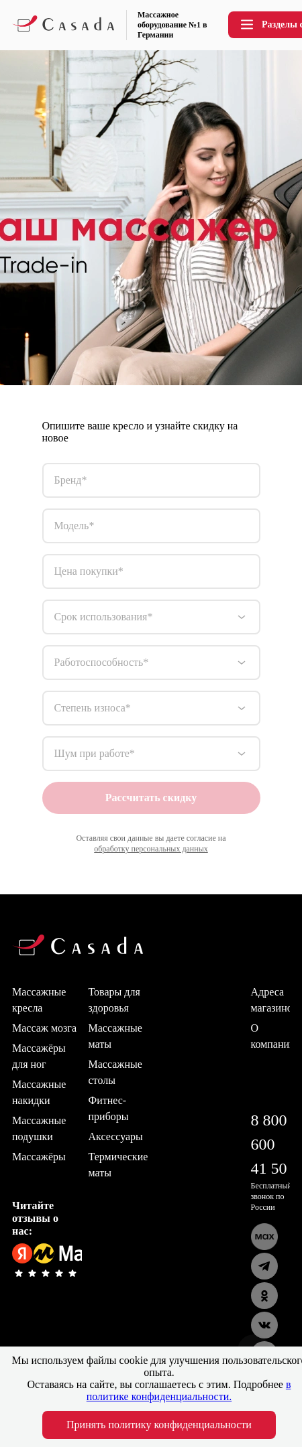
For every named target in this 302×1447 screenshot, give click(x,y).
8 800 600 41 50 (269, 1144)
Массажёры (39, 1156)
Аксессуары (116, 1136)
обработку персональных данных (151, 848)
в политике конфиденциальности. (189, 1390)
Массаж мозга (44, 1028)
